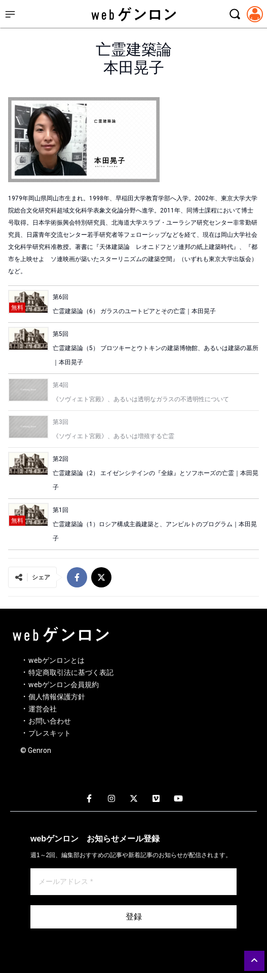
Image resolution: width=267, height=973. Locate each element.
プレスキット (49, 733)
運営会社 (42, 709)
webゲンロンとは (56, 660)
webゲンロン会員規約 (63, 685)
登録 (134, 916)
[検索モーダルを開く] (234, 14)
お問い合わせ (49, 721)
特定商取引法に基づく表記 (70, 672)
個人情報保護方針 (56, 697)
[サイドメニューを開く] (10, 14)
